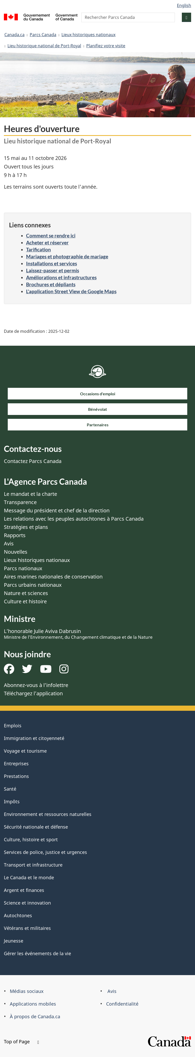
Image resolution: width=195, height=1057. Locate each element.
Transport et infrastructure (33, 865)
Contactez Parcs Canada (32, 461)
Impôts (12, 801)
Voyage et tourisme (25, 751)
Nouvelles (15, 551)
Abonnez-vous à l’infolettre (36, 685)
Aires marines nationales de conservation (53, 576)
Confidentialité (122, 1004)
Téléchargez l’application (33, 693)
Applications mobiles (33, 1004)
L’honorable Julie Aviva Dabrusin (78, 634)
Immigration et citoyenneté (34, 738)
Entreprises (16, 763)
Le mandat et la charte (30, 493)
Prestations (16, 776)
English (184, 5)
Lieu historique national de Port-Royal (44, 46)
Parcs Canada (43, 34)
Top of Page (21, 1041)
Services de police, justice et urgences (45, 852)
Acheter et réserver (47, 242)
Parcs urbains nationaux (33, 584)
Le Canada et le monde (29, 877)
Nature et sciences (26, 593)
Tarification (38, 249)
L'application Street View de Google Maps (71, 291)
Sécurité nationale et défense (36, 827)
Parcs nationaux (23, 568)
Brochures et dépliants (50, 284)
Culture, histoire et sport (31, 839)
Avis (9, 543)
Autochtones (18, 915)
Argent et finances (24, 890)
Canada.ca (14, 34)
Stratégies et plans (26, 526)
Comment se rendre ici (50, 235)
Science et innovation (27, 903)
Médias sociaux (27, 991)
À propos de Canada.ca (35, 1016)
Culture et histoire (25, 601)
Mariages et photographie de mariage (67, 256)
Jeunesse (13, 941)
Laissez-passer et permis (52, 270)
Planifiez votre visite (105, 46)
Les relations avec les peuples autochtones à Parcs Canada (74, 518)
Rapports (15, 535)
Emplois (12, 725)
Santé (10, 789)
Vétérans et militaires (27, 928)
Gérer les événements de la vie (37, 953)
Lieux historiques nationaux (88, 34)
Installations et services (51, 263)
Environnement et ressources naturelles (47, 814)
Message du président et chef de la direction (57, 510)
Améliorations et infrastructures (61, 277)
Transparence (20, 502)
